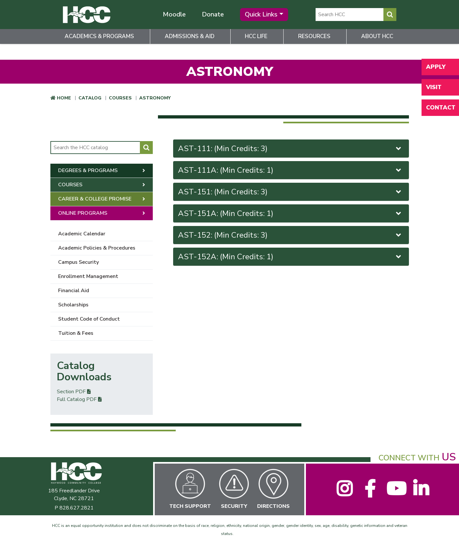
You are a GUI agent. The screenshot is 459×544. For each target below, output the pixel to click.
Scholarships (73, 304)
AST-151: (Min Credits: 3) (290, 192)
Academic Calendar (81, 233)
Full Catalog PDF (77, 399)
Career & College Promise (94, 198)
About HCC (377, 36)
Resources (314, 36)
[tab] (291, 148)
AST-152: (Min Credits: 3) (290, 235)
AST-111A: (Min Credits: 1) (290, 170)
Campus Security (78, 262)
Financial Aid (73, 290)
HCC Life (256, 36)
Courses (120, 98)
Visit (434, 87)
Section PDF (71, 391)
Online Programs (82, 213)
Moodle (174, 14)
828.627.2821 (76, 507)
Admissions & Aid (189, 36)
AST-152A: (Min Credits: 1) (290, 256)
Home (64, 98)
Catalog (89, 98)
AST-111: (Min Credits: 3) (290, 148)
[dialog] (439, 524)
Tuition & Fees (75, 333)
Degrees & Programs (88, 170)
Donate (213, 14)
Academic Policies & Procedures (96, 247)
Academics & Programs (99, 36)
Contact (440, 107)
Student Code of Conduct (89, 319)
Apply (435, 67)
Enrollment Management (88, 276)
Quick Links (261, 14)
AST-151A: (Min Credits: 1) (290, 213)
